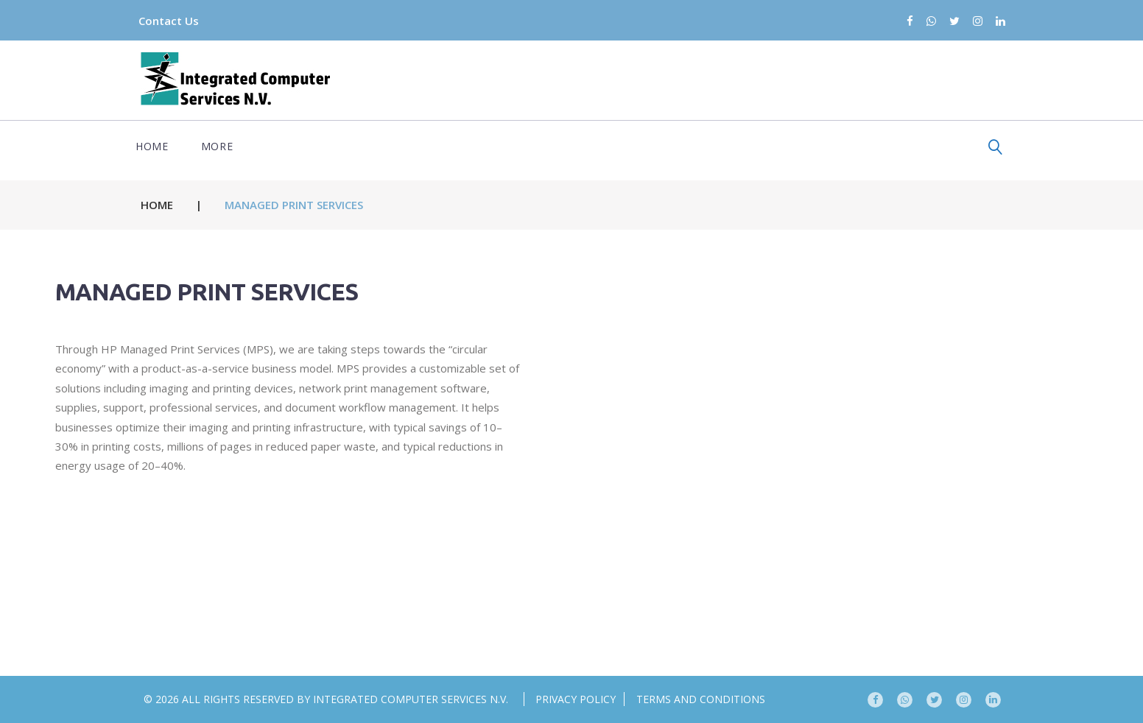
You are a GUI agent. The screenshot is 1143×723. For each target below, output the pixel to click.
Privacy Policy (575, 699)
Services (413, 146)
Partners (238, 146)
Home (160, 146)
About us (498, 146)
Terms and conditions (700, 699)
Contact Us (182, 20)
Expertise (326, 146)
